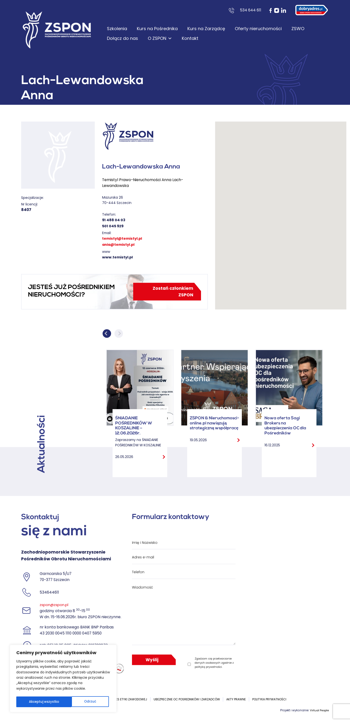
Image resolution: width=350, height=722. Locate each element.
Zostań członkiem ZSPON (171, 292)
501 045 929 (113, 226)
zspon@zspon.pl (55, 605)
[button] (281, 211)
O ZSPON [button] (160, 38)
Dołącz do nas (122, 38)
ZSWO (297, 29)
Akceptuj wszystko (82, 701)
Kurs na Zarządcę (206, 29)
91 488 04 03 (114, 219)
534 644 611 (250, 10)
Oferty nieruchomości (258, 29)
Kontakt (190, 38)
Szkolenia (117, 29)
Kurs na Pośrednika (157, 29)
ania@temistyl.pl (119, 244)
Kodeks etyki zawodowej (127, 700)
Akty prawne (236, 700)
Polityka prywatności (269, 700)
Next (118, 334)
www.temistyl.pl (118, 257)
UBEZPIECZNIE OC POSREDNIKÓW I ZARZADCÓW (187, 700)
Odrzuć (34, 701)
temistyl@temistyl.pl (123, 238)
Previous (107, 334)
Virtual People (318, 711)
